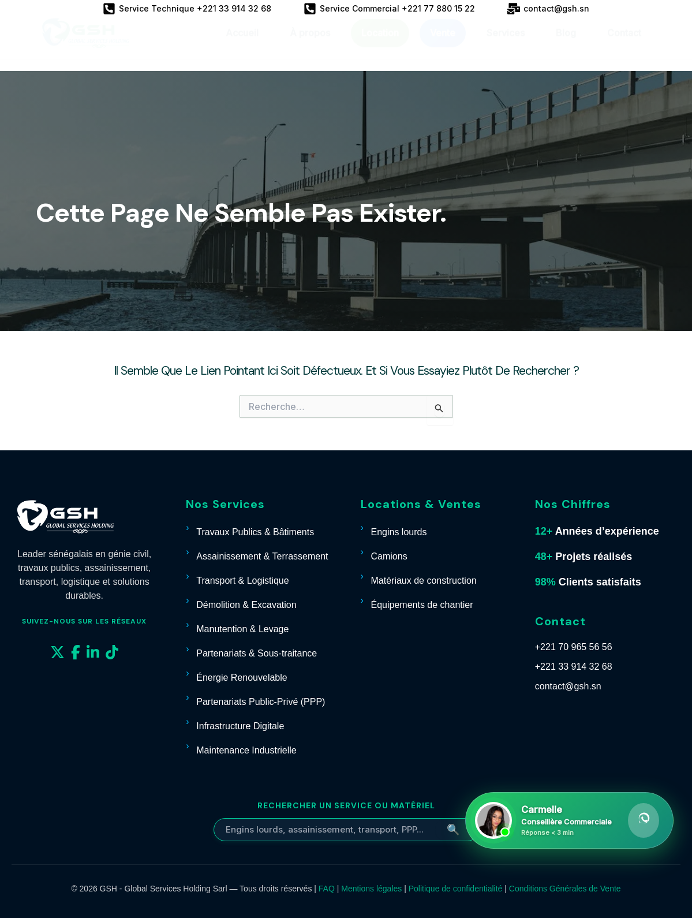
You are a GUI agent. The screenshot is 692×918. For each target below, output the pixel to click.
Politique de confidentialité (456, 888)
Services (506, 44)
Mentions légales (371, 888)
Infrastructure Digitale (240, 726)
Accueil (242, 44)
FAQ (327, 888)
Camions (389, 556)
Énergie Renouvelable (241, 677)
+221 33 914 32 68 (573, 666)
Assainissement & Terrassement (262, 556)
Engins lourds (399, 532)
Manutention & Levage (242, 629)
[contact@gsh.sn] (548, 9)
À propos (310, 44)
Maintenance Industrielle (246, 750)
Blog (566, 44)
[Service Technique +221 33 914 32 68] (187, 9)
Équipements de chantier (422, 605)
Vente (442, 44)
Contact (624, 44)
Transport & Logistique (242, 580)
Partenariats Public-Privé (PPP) (260, 702)
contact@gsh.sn (568, 686)
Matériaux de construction (424, 580)
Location (380, 44)
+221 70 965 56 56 (573, 647)
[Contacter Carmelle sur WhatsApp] (569, 820)
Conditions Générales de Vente (565, 888)
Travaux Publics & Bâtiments (255, 532)
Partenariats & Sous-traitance (256, 653)
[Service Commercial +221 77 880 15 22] (389, 9)
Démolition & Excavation (246, 605)
